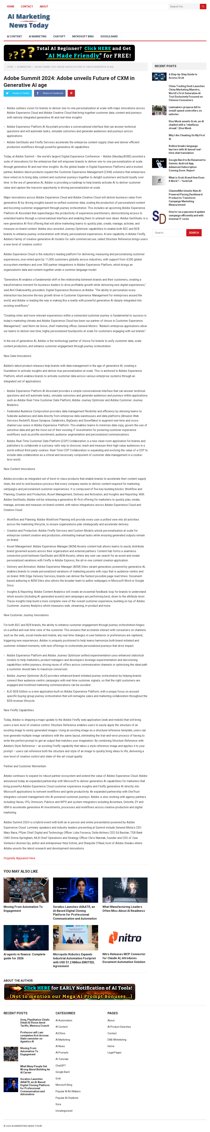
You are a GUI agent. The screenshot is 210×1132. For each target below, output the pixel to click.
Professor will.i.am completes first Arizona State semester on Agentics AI (34, 1037)
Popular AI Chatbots (67, 1097)
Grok (58, 1078)
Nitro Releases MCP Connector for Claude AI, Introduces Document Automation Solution (124, 958)
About (44, 6)
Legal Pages (114, 1052)
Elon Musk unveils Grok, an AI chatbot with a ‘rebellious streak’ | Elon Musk (186, 125)
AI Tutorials (62, 1059)
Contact (27, 6)
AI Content (14, 36)
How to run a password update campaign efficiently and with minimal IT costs (187, 215)
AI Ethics (60, 1033)
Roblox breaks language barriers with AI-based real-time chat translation (185, 149)
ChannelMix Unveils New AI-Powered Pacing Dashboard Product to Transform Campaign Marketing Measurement (186, 197)
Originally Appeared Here (19, 858)
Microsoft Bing (83, 36)
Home (10, 67)
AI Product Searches (119, 1026)
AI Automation (64, 1020)
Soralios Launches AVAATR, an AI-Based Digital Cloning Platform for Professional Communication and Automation (35, 1087)
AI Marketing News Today (27, 1126)
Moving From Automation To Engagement (29, 1051)
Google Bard (109, 36)
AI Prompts (62, 1052)
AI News (60, 1046)
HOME (10, 6)
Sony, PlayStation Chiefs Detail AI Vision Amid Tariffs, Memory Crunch (35, 1022)
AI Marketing (38, 36)
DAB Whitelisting (117, 1039)
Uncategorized (64, 1110)
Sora (58, 1104)
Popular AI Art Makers (68, 1091)
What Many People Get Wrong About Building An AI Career (35, 1069)
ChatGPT (59, 36)
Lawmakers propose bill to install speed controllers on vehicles (185, 111)
